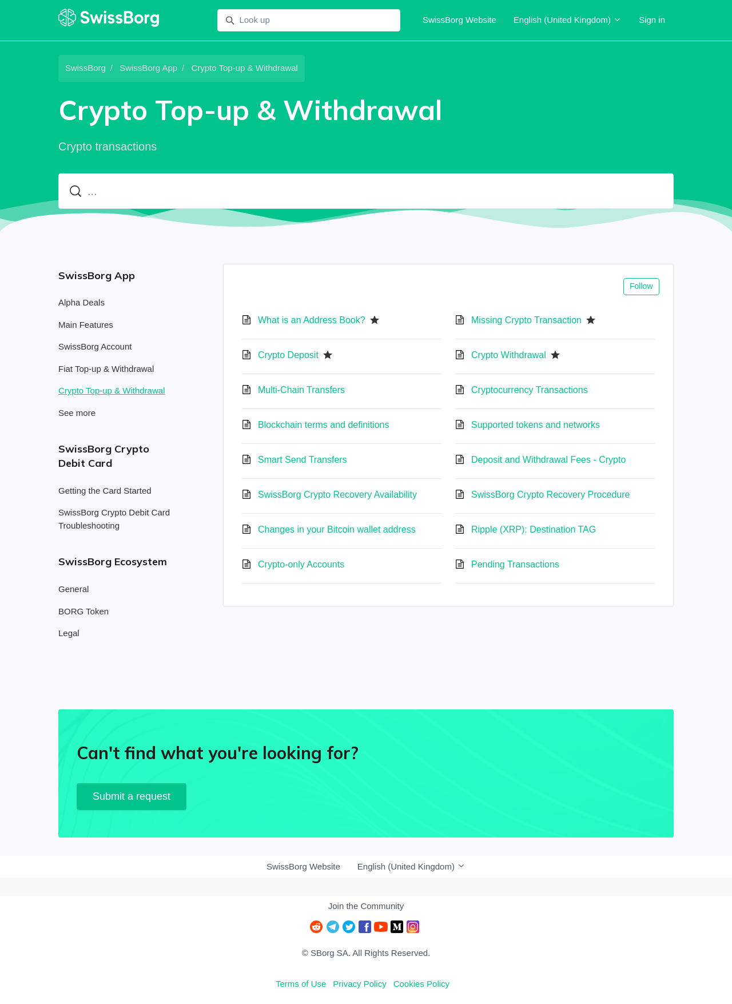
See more (77, 413)
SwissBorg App (148, 68)
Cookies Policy (421, 984)
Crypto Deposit (288, 355)
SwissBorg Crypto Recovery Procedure (550, 494)
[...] (366, 191)
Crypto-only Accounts (301, 564)
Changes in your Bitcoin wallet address (337, 529)
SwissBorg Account (95, 346)
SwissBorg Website (459, 20)
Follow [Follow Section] (641, 286)
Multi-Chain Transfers (301, 390)
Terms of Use (301, 984)
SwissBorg (85, 68)
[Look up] (308, 20)
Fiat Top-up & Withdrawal (106, 369)
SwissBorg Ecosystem (112, 561)
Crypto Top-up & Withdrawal (244, 68)
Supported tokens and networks (535, 425)
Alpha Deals (81, 302)
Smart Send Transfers (302, 460)
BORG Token (83, 611)
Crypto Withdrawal (508, 355)
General (73, 589)
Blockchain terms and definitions (323, 425)
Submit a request (131, 796)
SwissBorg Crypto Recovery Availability (337, 494)
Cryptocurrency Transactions (529, 390)
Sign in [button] (652, 20)
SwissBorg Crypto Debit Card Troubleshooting (114, 518)
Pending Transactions (515, 564)
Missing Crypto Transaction (526, 320)
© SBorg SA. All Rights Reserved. (366, 953)
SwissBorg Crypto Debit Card (103, 456)
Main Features (85, 325)
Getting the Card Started (105, 490)
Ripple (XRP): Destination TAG (533, 529)
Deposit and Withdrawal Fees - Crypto (548, 460)
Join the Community (366, 906)
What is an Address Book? (311, 320)
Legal (68, 633)
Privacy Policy (359, 984)
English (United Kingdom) (568, 20)
